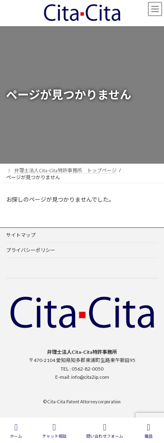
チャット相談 (54, 431)
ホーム (16, 431)
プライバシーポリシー (30, 250)
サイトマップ (21, 235)
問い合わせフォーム (104, 431)
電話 (148, 431)
